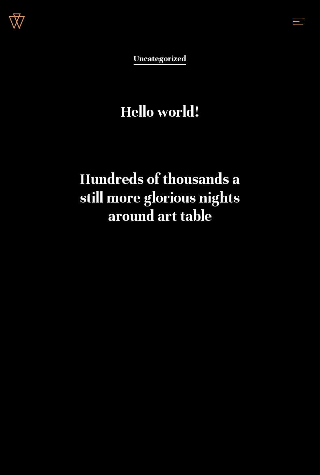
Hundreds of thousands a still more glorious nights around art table (160, 197)
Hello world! (160, 112)
